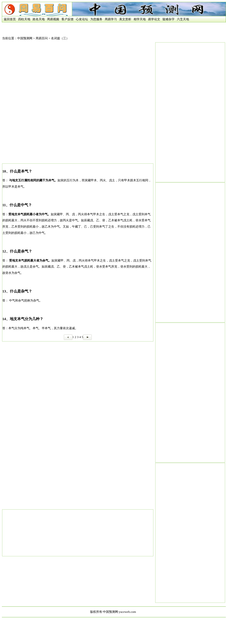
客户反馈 (67, 19)
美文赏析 (125, 19)
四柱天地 (24, 19)
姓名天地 (39, 19)
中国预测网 (24, 38)
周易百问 (42, 38)
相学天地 (140, 19)
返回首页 (9, 19)
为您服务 (96, 19)
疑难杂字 (168, 19)
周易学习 (111, 19)
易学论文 (154, 19)
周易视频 (53, 19)
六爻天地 (183, 19)
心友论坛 (82, 19)
